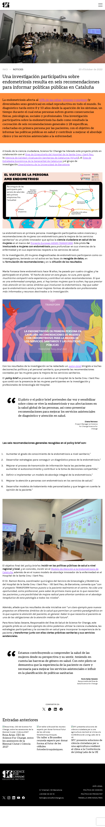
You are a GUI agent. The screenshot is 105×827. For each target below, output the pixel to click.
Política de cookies (93, 790)
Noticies (18, 69)
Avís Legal (98, 786)
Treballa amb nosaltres (90, 798)
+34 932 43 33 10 (46, 794)
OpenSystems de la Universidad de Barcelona (44, 164)
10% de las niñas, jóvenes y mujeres (63, 100)
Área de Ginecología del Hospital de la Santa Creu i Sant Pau (59, 154)
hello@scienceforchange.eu (51, 798)
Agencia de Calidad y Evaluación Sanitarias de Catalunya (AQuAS (41, 157)
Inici (5, 69)
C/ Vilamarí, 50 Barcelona (50, 790)
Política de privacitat (92, 794)
